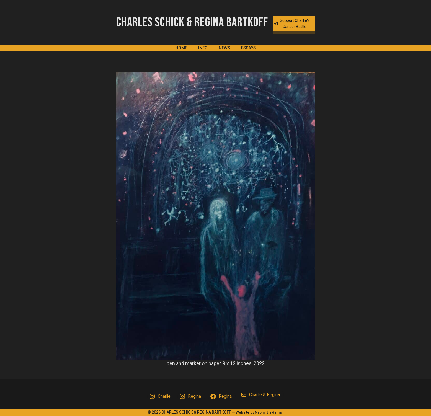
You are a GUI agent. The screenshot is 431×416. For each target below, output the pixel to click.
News (224, 47)
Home (181, 47)
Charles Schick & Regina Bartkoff (192, 22)
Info (203, 47)
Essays (248, 47)
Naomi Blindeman (269, 412)
